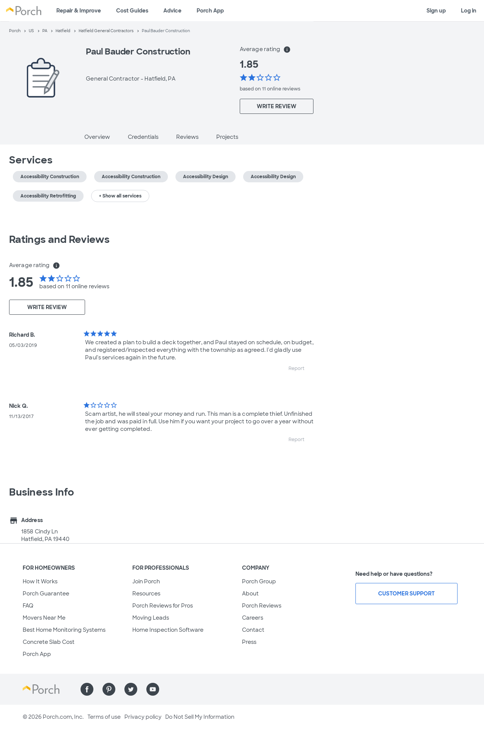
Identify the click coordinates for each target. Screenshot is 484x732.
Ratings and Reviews (59, 239)
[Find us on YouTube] (152, 689)
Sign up (436, 10)
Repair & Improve (78, 10)
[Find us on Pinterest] (108, 689)
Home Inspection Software (167, 629)
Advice (172, 10)
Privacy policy (142, 716)
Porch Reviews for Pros (162, 605)
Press (249, 642)
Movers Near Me (44, 617)
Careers (252, 617)
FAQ (28, 605)
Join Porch (146, 581)
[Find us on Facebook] (87, 689)
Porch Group (259, 581)
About (250, 593)
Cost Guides (132, 10)
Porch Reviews (261, 605)
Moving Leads (150, 617)
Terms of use (104, 716)
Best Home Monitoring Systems (64, 629)
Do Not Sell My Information (199, 716)
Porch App (210, 10)
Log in (468, 10)
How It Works (40, 581)
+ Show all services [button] (120, 196)
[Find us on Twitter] (130, 689)
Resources (146, 593)
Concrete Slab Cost (48, 642)
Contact (253, 629)
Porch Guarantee (46, 593)
